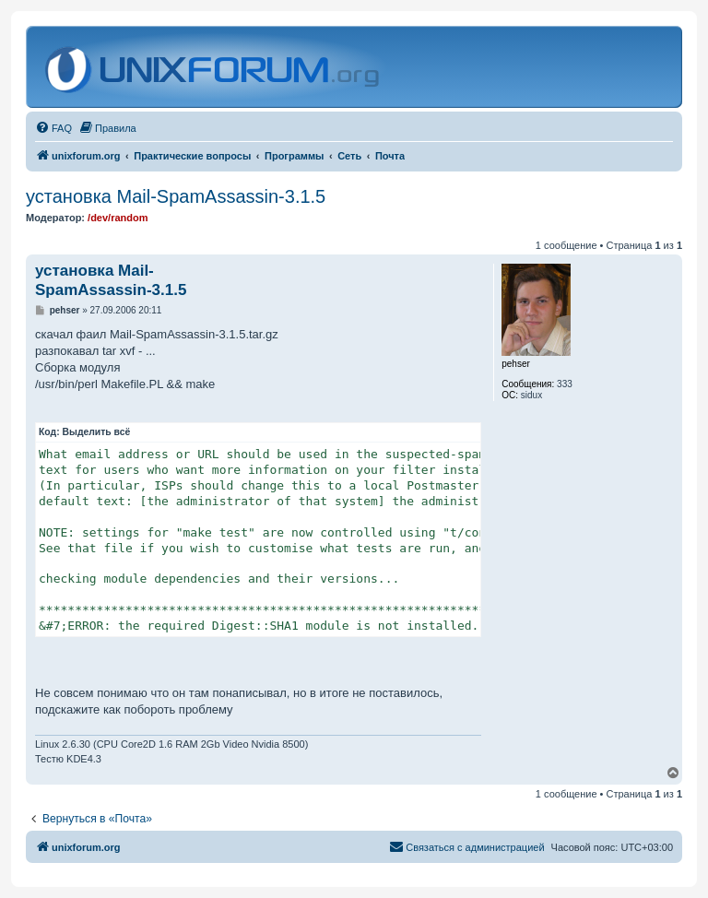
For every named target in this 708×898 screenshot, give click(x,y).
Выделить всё (97, 432)
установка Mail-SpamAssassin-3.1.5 (175, 196)
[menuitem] (53, 128)
